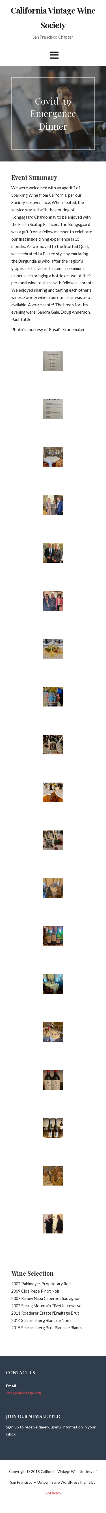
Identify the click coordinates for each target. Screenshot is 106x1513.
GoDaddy (53, 1492)
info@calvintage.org (23, 1392)
